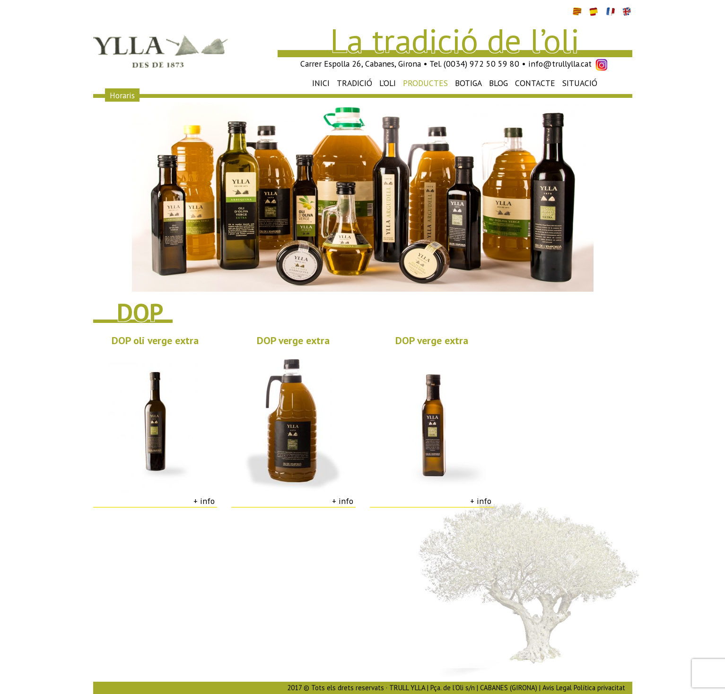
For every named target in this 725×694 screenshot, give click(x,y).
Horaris (122, 94)
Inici (321, 83)
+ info (204, 500)
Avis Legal (557, 687)
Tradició (354, 83)
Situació (579, 83)
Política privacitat (599, 687)
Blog (498, 83)
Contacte (535, 83)
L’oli (387, 83)
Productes (425, 83)
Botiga (468, 83)
